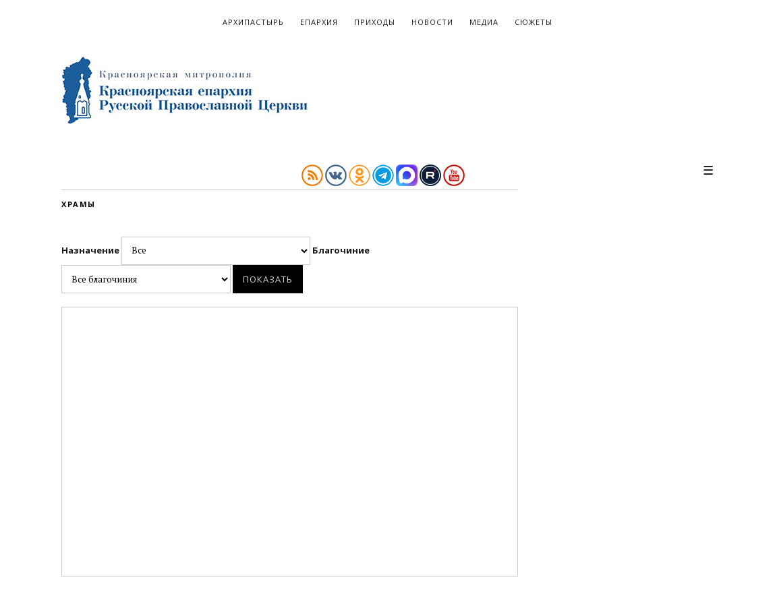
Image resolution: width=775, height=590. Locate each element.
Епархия (319, 22)
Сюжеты (533, 22)
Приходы (374, 22)
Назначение (186, 250)
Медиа (483, 22)
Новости (432, 22)
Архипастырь (253, 22)
